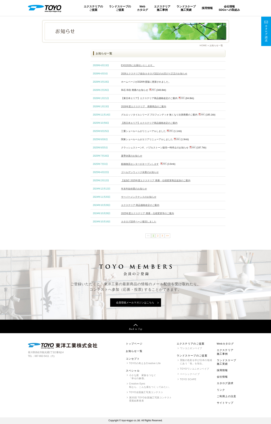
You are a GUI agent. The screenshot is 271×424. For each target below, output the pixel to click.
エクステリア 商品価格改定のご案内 (140, 205)
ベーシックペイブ (190, 374)
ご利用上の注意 (226, 396)
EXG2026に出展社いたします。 (138, 65)
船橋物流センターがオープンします (140, 164)
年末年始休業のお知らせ (134, 188)
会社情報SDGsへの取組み (229, 8)
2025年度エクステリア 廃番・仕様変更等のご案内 (147, 213)
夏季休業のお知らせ (131, 155)
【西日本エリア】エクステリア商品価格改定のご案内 (149, 123)
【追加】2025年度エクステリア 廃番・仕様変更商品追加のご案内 (155, 180)
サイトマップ (225, 402)
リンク (221, 389)
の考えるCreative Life (145, 363)
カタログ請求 (225, 383)
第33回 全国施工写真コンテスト (150, 399)
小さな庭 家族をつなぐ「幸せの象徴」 (142, 377)
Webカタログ (142, 8)
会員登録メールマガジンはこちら (135, 302)
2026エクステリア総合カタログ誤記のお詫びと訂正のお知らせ (154, 73)
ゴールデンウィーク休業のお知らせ (140, 172)
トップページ (134, 343)
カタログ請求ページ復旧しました (138, 221)
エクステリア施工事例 (162, 8)
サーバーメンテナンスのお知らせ (138, 197)
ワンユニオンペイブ (191, 348)
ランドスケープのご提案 (120, 8)
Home (203, 45)
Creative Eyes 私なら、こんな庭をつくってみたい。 (150, 385)
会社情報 (222, 376)
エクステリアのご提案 (93, 8)
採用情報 (207, 8)
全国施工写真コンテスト (146, 392)
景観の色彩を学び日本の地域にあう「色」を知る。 (196, 362)
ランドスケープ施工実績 (186, 8)
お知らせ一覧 (134, 351)
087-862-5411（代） (45, 356)
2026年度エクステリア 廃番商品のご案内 (143, 106)
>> (167, 235)
